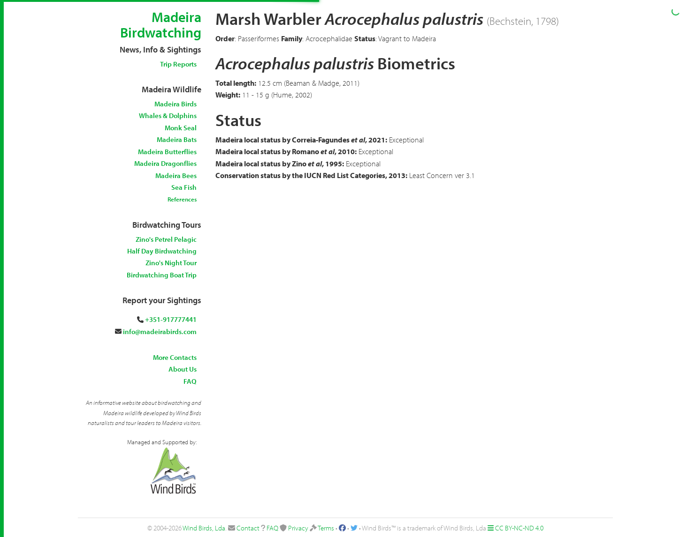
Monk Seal (181, 127)
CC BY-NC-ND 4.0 (519, 527)
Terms (326, 527)
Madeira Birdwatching (160, 24)
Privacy (298, 527)
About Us (182, 369)
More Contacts (175, 357)
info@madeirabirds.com (160, 331)
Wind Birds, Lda (204, 527)
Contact (248, 527)
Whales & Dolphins (168, 115)
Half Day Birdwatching (162, 250)
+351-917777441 (171, 319)
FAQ (190, 381)
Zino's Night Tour (171, 262)
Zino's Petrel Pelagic (166, 239)
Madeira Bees (176, 175)
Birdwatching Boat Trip (162, 274)
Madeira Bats (177, 139)
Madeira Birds (175, 103)
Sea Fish (184, 187)
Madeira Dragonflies (165, 163)
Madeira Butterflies (167, 151)
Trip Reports (178, 64)
